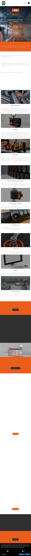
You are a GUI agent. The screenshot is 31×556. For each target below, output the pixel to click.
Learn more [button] (3, 554)
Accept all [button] (27, 554)
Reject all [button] (21, 554)
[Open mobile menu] (22, 3)
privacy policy (21, 547)
